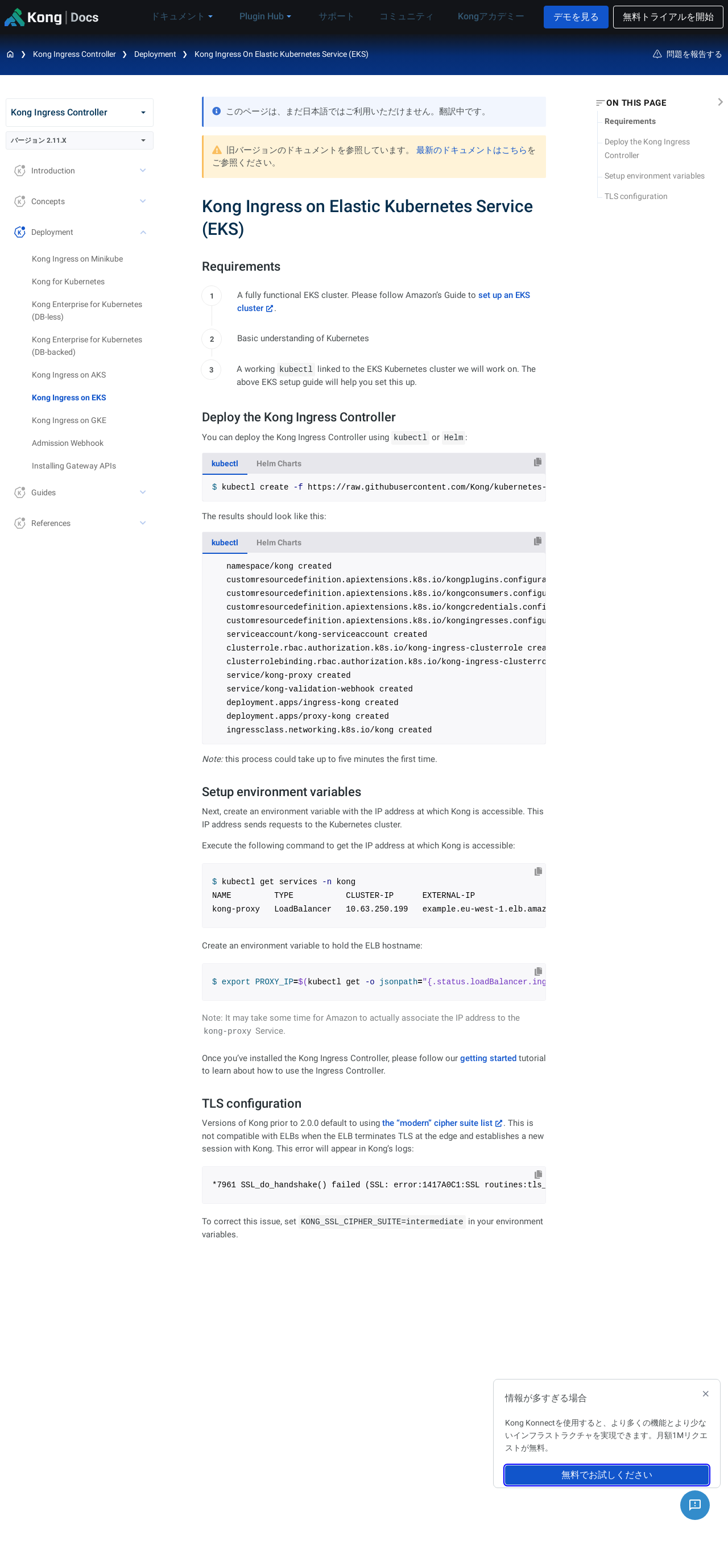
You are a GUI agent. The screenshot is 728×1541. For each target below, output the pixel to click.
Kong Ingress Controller (74, 54)
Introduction (44, 170)
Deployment (43, 231)
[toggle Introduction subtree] (144, 170)
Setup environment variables (655, 175)
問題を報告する (687, 54)
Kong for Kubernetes (68, 281)
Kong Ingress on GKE (69, 420)
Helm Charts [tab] (279, 463)
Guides (35, 492)
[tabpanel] (373, 487)
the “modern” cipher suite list (437, 1123)
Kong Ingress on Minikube (77, 258)
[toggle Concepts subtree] (144, 201)
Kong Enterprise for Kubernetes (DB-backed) (87, 346)
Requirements (630, 121)
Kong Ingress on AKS (69, 374)
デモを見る (576, 16)
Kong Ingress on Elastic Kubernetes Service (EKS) (282, 54)
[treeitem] (93, 397)
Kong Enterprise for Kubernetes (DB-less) (87, 310)
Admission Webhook (68, 443)
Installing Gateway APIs (74, 465)
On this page (636, 103)
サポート (348, 16)
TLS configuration (636, 196)
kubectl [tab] (225, 463)
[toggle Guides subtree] (144, 492)
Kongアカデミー (489, 16)
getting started (488, 1058)
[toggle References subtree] (144, 523)
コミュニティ (411, 16)
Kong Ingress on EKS (69, 397)
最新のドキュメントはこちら (471, 150)
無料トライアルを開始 (668, 16)
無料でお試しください (606, 1474)
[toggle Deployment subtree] (144, 232)
